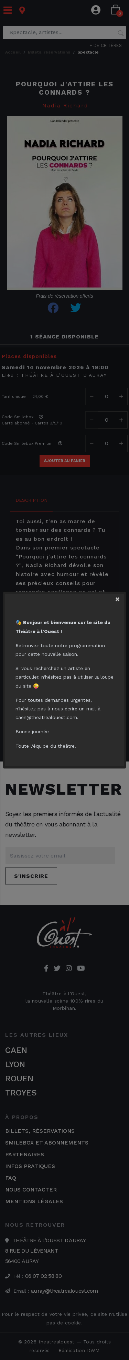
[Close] (119, 598)
